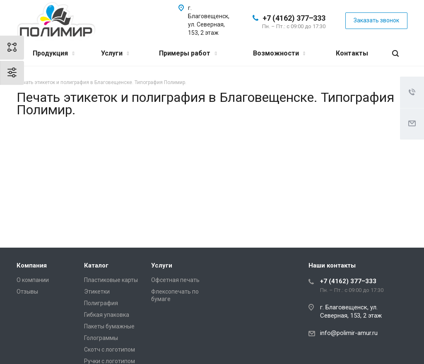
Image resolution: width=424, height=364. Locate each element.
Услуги (115, 53)
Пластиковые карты (111, 280)
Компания (32, 265)
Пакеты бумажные (109, 326)
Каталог (96, 265)
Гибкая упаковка (106, 314)
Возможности (279, 53)
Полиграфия (101, 303)
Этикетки (97, 291)
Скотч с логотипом (109, 349)
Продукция (53, 53)
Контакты (352, 53)
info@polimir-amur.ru (349, 333)
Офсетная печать (175, 280)
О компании (33, 280)
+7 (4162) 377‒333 (294, 18)
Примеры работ (188, 53)
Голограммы (101, 338)
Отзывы (27, 291)
